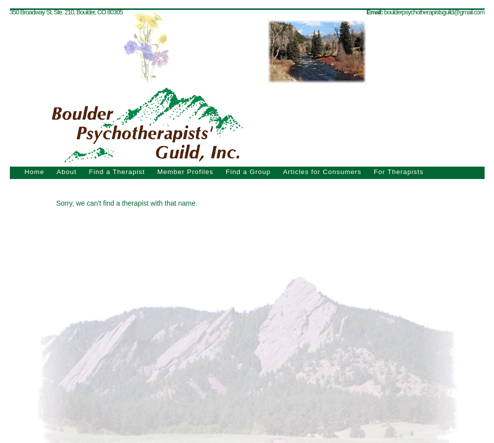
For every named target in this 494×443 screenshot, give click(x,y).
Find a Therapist (117, 172)
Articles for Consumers (322, 172)
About (67, 172)
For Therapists (399, 172)
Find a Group (247, 172)
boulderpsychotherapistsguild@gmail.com (434, 12)
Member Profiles (185, 172)
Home (35, 172)
